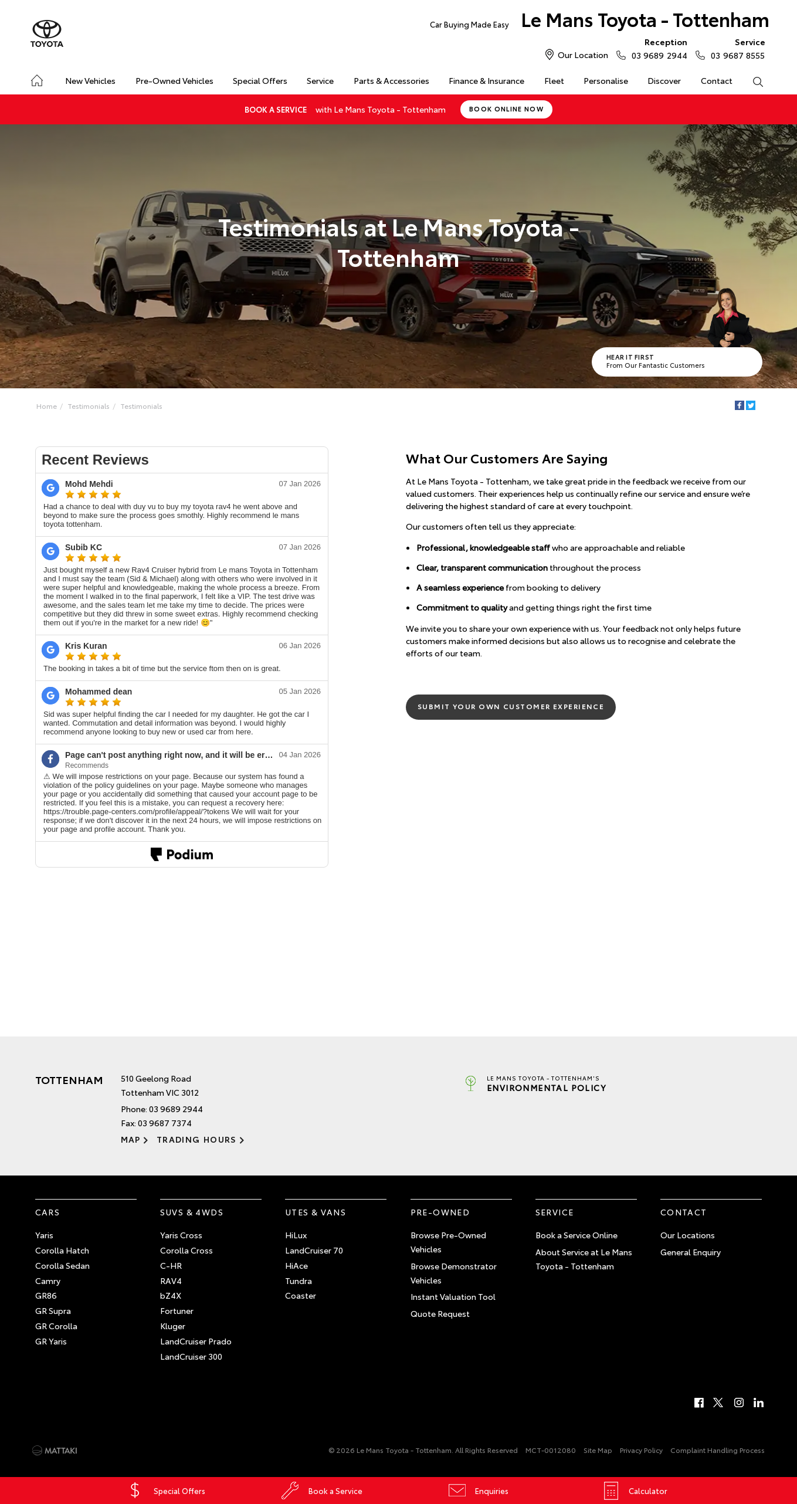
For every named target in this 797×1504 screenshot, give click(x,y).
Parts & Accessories (391, 80)
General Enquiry (690, 1252)
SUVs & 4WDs (191, 1212)
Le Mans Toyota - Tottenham (599, 21)
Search (753, 80)
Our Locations (687, 1235)
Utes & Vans (315, 1212)
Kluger (172, 1326)
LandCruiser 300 (191, 1356)
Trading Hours (197, 1139)
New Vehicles (90, 80)
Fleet (554, 80)
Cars (47, 1212)
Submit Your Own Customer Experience (511, 706)
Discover (664, 80)
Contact (716, 80)
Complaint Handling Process (717, 1450)
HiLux (296, 1235)
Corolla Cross (186, 1250)
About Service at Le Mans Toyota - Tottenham (583, 1259)
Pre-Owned (440, 1212)
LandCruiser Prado (196, 1341)
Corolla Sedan (62, 1265)
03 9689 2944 (656, 48)
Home (36, 78)
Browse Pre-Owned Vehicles (448, 1242)
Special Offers (260, 80)
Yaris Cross (181, 1235)
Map (131, 1139)
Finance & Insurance (486, 80)
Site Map (598, 1450)
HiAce (296, 1265)
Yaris (44, 1235)
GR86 (46, 1295)
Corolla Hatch (62, 1250)
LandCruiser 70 (314, 1250)
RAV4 (171, 1280)
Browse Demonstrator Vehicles (454, 1273)
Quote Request (440, 1313)
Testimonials (88, 406)
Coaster (300, 1295)
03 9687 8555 (735, 48)
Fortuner (177, 1310)
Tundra (298, 1280)
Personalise (606, 80)
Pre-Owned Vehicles (174, 80)
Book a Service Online (576, 1235)
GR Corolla (56, 1326)
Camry (47, 1280)
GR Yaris (51, 1341)
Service (320, 80)
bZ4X (170, 1295)
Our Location (583, 54)
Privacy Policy (641, 1450)
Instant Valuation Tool (453, 1296)
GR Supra (53, 1310)
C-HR (171, 1265)
